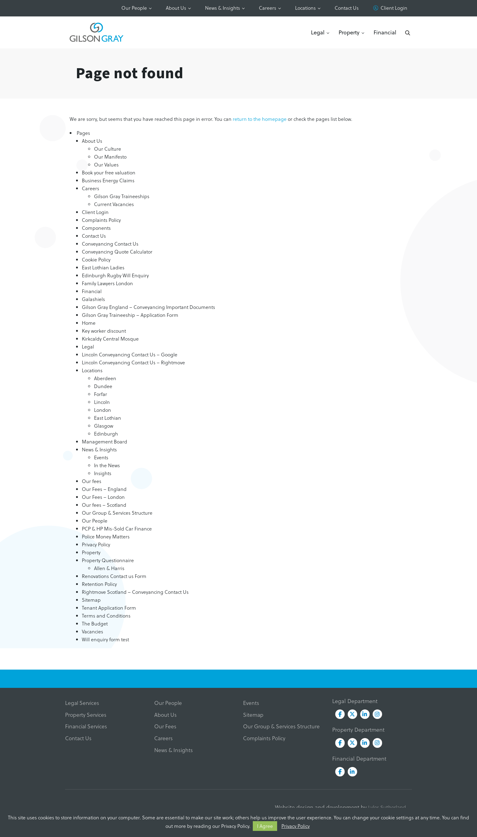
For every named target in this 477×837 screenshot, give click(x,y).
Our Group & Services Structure (117, 512)
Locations (305, 7)
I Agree (265, 825)
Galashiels (93, 299)
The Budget (95, 623)
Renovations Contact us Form (114, 576)
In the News (107, 465)
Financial (385, 32)
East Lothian (107, 417)
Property (349, 32)
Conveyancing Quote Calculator (117, 251)
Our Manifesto (110, 156)
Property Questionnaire (108, 560)
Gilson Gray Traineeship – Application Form (130, 314)
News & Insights (222, 7)
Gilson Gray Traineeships (121, 196)
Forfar (100, 393)
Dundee (103, 386)
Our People (134, 7)
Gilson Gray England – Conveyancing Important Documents (148, 306)
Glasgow (103, 425)
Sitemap (91, 599)
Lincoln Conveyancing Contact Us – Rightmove (133, 362)
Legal (318, 32)
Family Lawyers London (107, 283)
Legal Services (82, 703)
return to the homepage (260, 118)
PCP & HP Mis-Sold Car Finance (117, 528)
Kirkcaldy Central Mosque (110, 338)
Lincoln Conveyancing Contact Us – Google (129, 354)
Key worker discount (104, 330)
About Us (176, 7)
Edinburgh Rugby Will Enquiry (115, 275)
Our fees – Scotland (104, 504)
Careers (267, 7)
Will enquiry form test (105, 639)
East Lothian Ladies (103, 267)
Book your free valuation (108, 172)
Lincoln (102, 401)
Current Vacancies (114, 204)
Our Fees (165, 727)
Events (101, 457)
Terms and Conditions (106, 615)
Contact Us (347, 7)
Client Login (394, 7)
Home (89, 322)
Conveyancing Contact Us (110, 243)
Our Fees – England (104, 488)
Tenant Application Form (109, 607)
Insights (102, 473)
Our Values (106, 164)
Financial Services (87, 727)
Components (96, 227)
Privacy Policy (295, 825)
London (102, 409)
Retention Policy (99, 583)
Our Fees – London (103, 496)
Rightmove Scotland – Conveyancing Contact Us (135, 591)
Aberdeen (105, 378)
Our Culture (107, 148)
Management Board (104, 441)
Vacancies (92, 631)
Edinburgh (106, 433)
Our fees (91, 481)
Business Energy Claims (108, 180)
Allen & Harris (109, 568)
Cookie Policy (96, 259)
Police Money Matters (106, 536)
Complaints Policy (101, 219)
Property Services (86, 715)
